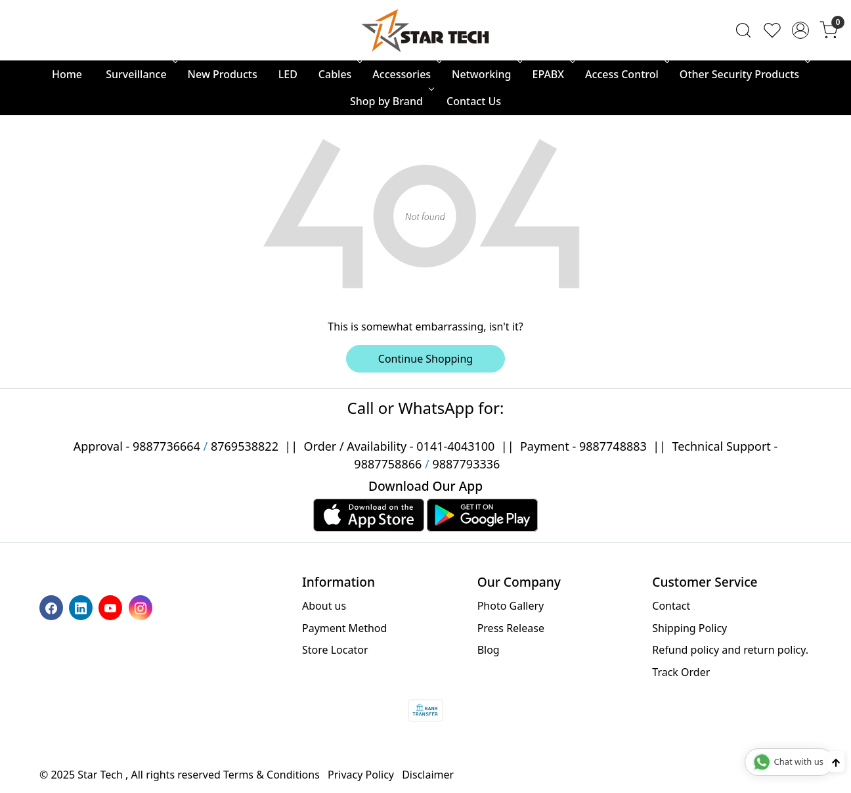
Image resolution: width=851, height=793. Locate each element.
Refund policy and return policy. (730, 650)
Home (67, 74)
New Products (222, 74)
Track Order (681, 672)
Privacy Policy (361, 774)
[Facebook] (52, 607)
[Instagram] (142, 607)
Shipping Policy (689, 628)
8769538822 (244, 446)
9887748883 (613, 446)
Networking (485, 74)
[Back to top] (835, 761)
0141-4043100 (455, 446)
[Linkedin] (82, 607)
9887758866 (388, 464)
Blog (488, 650)
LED (287, 74)
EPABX (553, 74)
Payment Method (344, 628)
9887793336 (466, 464)
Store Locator (335, 650)
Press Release (510, 628)
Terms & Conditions (271, 774)
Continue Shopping (425, 358)
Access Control (626, 74)
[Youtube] (111, 607)
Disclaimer (428, 774)
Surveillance (140, 74)
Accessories (405, 74)
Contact (671, 606)
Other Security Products (744, 74)
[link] (743, 30)
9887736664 (166, 446)
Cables (339, 74)
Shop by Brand (390, 101)
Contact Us (474, 101)
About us (324, 606)
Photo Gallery (510, 606)
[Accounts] (800, 30)
